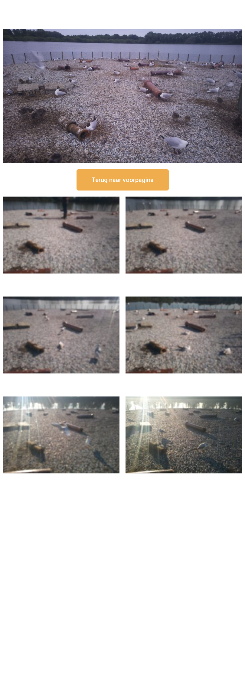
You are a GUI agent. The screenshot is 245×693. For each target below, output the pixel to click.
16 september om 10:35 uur (183, 378)
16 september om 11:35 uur (61, 378)
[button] (123, 180)
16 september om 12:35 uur (183, 278)
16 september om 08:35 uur (183, 478)
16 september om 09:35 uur (61, 478)
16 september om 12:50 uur (61, 278)
